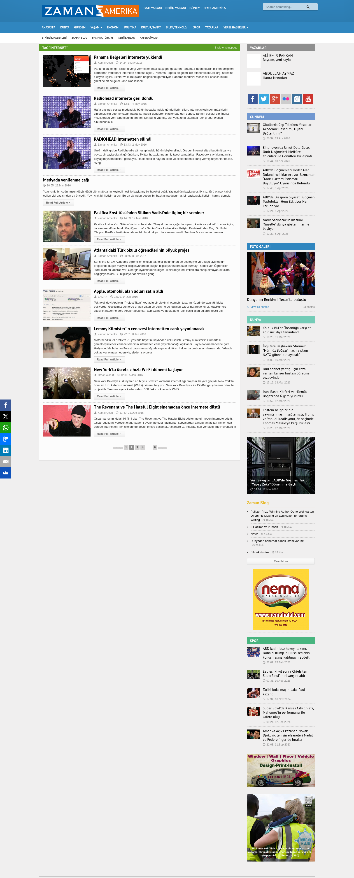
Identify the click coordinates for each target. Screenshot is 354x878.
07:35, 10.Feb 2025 (276, 664)
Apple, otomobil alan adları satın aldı (127, 291)
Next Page (169, 447)
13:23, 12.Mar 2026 (276, 413)
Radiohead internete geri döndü (123, 98)
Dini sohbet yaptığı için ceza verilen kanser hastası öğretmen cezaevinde (287, 362)
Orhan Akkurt (104, 375)
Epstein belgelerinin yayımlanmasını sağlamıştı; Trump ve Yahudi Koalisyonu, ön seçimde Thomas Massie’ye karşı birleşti (287, 402)
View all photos (258, 299)
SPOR (196, 27)
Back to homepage (226, 47)
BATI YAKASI (153, 8)
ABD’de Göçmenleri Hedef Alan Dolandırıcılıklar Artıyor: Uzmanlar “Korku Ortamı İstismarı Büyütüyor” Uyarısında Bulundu (286, 175)
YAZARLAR (212, 27)
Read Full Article (109, 88)
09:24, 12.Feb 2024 (276, 702)
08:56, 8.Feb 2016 (132, 256)
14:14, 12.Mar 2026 (263, 474)
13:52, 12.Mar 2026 (276, 387)
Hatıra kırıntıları (273, 78)
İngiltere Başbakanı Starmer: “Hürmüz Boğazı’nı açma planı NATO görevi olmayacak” (288, 342)
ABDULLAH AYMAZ (278, 73)
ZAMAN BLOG (79, 37)
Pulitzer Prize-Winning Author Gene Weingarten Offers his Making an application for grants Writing (281, 500)
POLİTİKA (130, 27)
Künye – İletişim (292, 865)
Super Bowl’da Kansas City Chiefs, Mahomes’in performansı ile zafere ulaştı (286, 694)
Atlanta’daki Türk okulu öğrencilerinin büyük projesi (141, 250)
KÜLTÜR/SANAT (151, 27)
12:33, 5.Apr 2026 (275, 226)
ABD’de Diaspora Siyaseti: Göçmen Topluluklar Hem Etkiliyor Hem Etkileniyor (286, 199)
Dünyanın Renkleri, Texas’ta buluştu (276, 291)
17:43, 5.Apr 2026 (275, 186)
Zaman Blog (258, 488)
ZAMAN (100, 296)
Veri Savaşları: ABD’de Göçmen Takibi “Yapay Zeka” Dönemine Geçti (278, 467)
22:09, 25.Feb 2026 (276, 646)
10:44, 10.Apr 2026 (276, 159)
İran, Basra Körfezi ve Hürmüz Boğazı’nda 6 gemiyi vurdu (282, 380)
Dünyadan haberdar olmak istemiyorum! (277, 526)
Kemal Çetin (103, 62)
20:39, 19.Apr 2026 (276, 137)
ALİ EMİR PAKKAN (277, 55)
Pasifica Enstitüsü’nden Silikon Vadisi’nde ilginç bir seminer (147, 212)
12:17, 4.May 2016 (133, 103)
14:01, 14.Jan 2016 (123, 296)
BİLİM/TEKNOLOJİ (177, 27)
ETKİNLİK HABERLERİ (54, 37)
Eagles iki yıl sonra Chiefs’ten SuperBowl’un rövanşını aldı (282, 658)
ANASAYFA (48, 27)
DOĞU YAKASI (175, 8)
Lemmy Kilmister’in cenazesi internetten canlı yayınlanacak (148, 328)
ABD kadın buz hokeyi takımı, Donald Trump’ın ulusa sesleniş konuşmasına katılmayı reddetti (287, 638)
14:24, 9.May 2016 (129, 62)
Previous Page (112, 447)
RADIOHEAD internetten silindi (122, 139)
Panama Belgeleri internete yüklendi (127, 57)
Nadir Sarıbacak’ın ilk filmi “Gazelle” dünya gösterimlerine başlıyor (286, 219)
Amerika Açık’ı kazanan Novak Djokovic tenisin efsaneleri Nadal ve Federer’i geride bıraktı (287, 716)
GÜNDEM (80, 27)
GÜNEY (194, 8)
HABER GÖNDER (149, 37)
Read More (281, 546)
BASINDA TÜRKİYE (103, 37)
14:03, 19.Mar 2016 (133, 218)
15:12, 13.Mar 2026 (276, 369)
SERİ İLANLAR (127, 37)
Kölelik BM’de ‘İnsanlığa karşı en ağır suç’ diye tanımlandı (287, 322)
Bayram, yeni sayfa (275, 60)
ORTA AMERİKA (214, 8)
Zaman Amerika (105, 103)
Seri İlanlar (247, 865)
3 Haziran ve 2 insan (264, 511)
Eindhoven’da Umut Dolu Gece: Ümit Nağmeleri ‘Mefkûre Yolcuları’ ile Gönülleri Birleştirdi (287, 151)
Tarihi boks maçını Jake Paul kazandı (287, 673)
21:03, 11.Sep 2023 (276, 725)
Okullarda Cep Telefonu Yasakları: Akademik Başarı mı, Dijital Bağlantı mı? (287, 129)
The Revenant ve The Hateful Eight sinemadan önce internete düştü (155, 407)
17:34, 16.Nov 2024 (276, 678)
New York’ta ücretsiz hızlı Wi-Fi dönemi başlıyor (137, 369)
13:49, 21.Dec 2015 (129, 412)
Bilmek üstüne (260, 537)
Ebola (311, 865)
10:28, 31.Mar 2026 (276, 329)
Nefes (254, 519)
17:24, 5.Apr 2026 (275, 208)
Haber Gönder (268, 865)
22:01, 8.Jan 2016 (132, 334)
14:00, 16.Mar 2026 (276, 351)
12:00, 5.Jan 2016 (129, 375)
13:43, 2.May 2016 (133, 144)
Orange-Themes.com (118, 868)
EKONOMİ (113, 27)
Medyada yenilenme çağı (65, 180)
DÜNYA (64, 27)
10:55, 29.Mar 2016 (56, 185)
